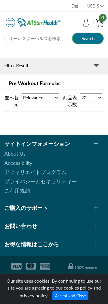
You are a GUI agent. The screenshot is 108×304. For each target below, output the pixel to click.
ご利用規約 (17, 190)
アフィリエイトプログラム (35, 172)
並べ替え (12, 101)
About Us (15, 153)
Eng (74, 5)
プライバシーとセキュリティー (40, 181)
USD (93, 5)
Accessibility (18, 163)
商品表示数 (70, 101)
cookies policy (78, 287)
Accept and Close (70, 295)
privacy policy (33, 295)
